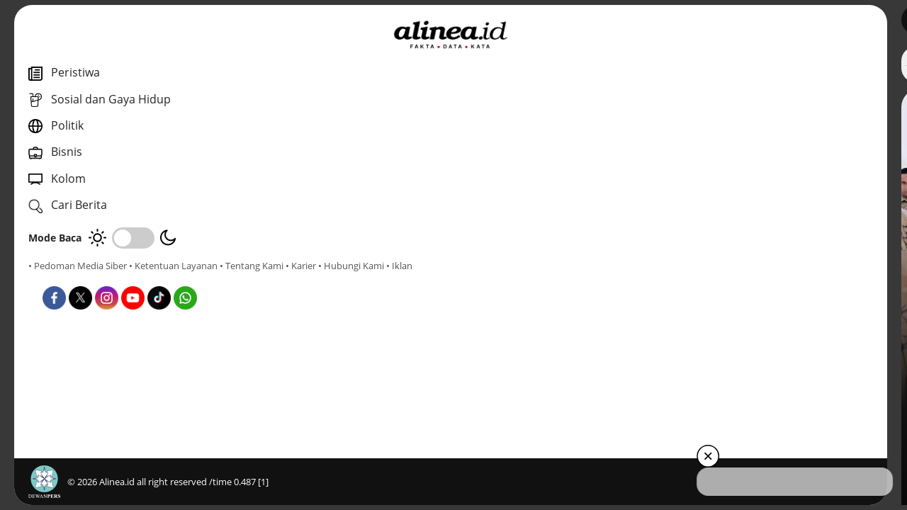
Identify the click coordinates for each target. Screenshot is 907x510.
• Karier (109, 278)
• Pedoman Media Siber (77, 265)
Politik (317, 424)
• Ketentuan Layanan (173, 265)
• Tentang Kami (60, 278)
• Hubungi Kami (160, 278)
